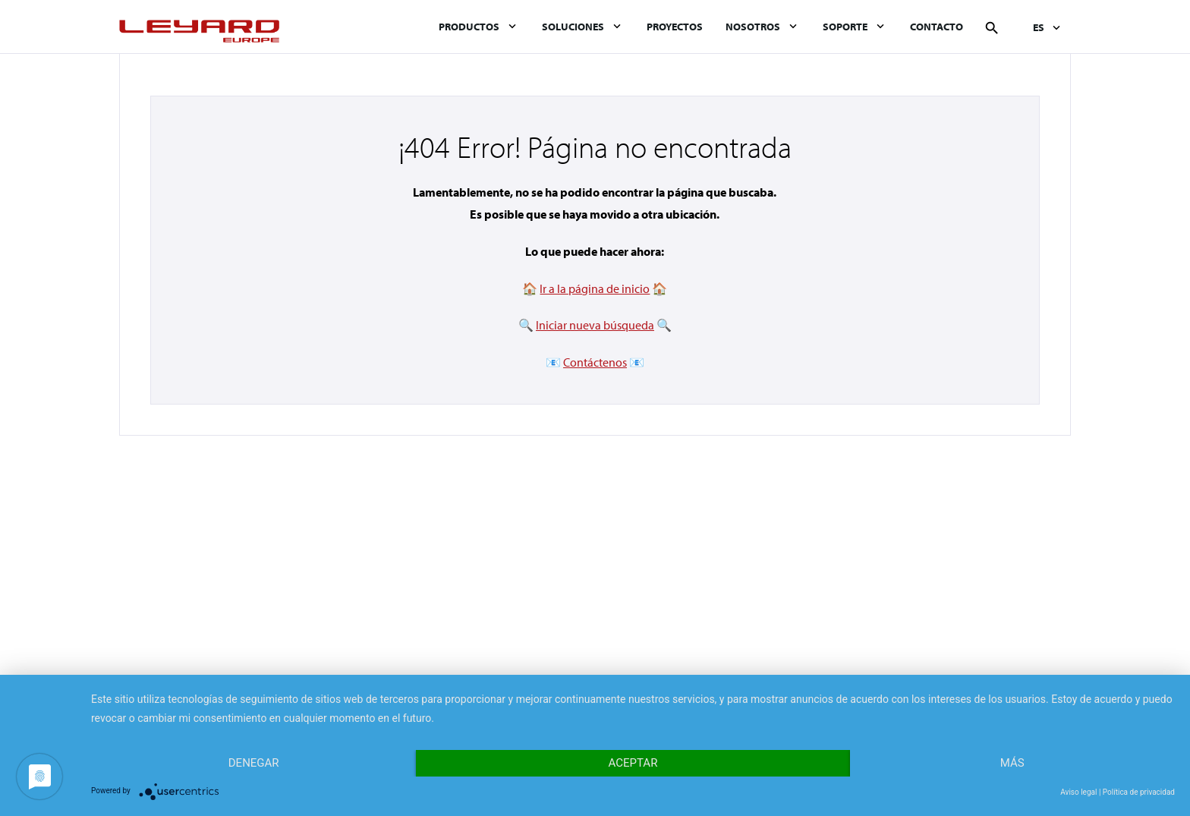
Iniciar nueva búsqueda (595, 324)
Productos (469, 26)
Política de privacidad (1139, 792)
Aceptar (633, 763)
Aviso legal (1078, 792)
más (1012, 763)
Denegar (253, 763)
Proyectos (675, 26)
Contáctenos (595, 362)
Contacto (936, 26)
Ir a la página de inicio (595, 288)
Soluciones (573, 26)
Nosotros (753, 26)
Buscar (991, 28)
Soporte (845, 26)
